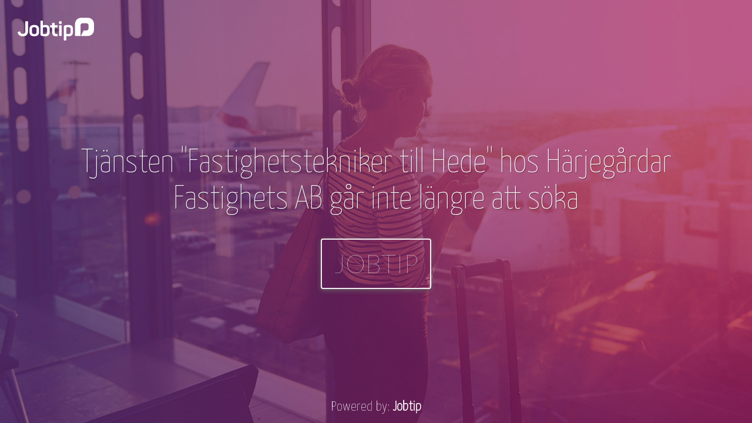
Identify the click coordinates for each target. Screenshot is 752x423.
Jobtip (376, 263)
